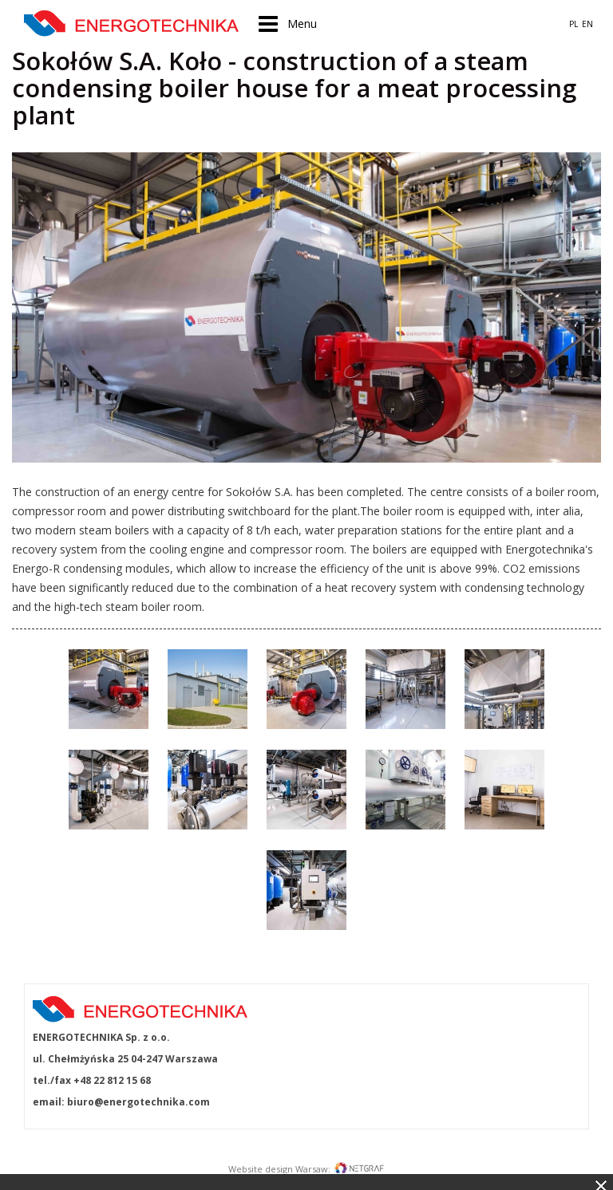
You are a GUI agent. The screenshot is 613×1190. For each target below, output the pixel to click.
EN (587, 24)
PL (573, 24)
